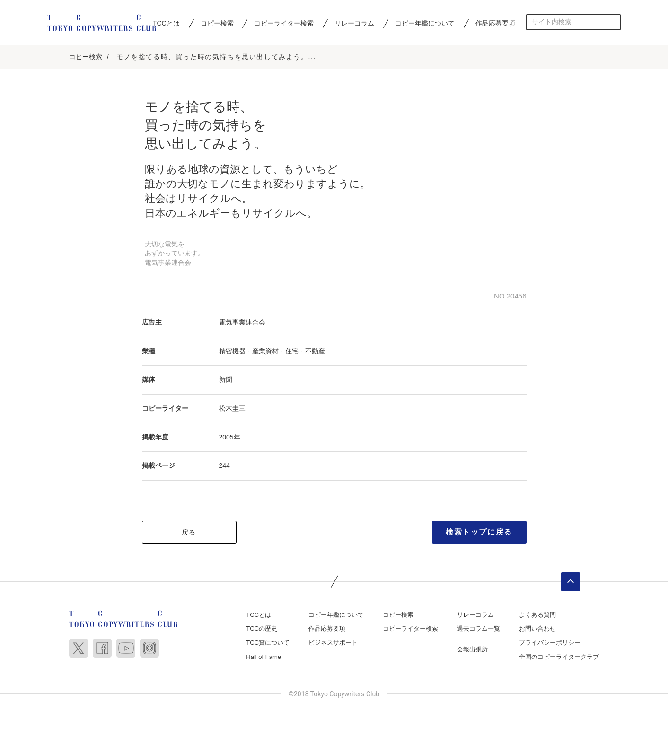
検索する (613, 22)
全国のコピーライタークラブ (559, 656)
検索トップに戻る (479, 532)
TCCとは (166, 23)
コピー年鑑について (425, 23)
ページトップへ (570, 581)
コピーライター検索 (284, 23)
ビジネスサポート (333, 642)
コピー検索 (217, 23)
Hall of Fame (263, 656)
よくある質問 (537, 614)
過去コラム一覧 (478, 628)
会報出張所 (472, 649)
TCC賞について (268, 642)
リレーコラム (354, 23)
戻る (189, 532)
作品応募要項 (495, 23)
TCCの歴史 (261, 628)
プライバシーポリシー (549, 642)
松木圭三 (232, 408)
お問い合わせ (537, 628)
